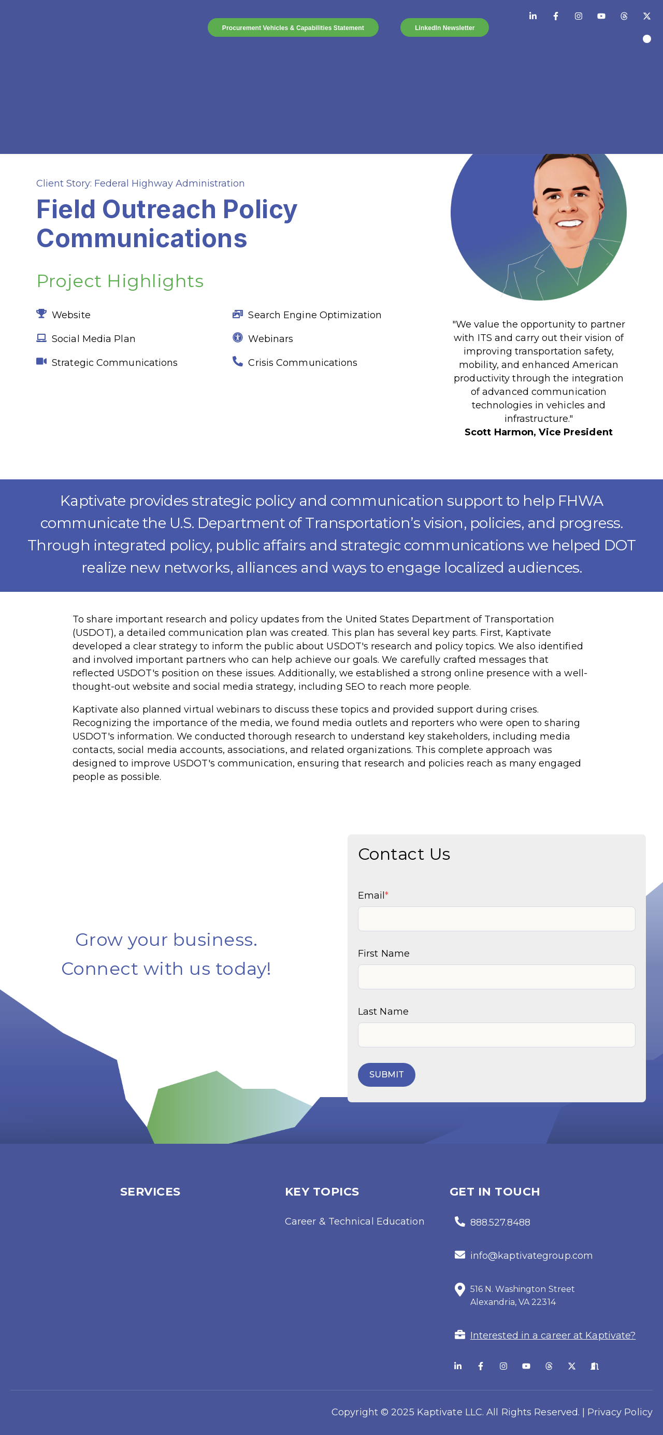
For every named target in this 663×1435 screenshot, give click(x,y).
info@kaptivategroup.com (531, 1255)
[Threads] (624, 16)
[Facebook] (555, 16)
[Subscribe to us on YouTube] (526, 1366)
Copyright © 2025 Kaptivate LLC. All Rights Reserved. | (458, 1412)
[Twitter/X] (647, 16)
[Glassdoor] (594, 1366)
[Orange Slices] (647, 39)
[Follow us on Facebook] (480, 1366)
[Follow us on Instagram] (503, 1366)
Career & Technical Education (355, 1221)
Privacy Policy (620, 1412)
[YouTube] (601, 16)
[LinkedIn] (533, 16)
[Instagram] (578, 16)
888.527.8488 (500, 1222)
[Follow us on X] (572, 1366)
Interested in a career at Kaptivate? (553, 1335)
